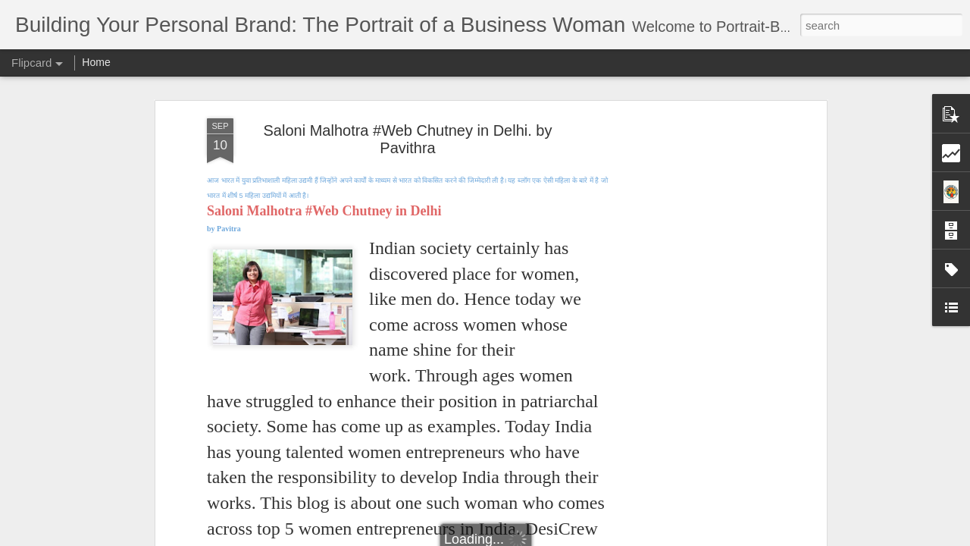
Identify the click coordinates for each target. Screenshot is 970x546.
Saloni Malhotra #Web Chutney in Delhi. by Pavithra (408, 139)
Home (96, 62)
